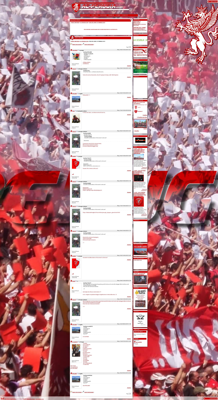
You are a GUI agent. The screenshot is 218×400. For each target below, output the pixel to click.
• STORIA (118, 15)
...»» (142, 166)
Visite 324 (144, 189)
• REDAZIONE (103, 15)
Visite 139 (144, 167)
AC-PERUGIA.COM (84, 22)
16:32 (136, 343)
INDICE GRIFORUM (75, 22)
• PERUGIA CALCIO (85, 15)
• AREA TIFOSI (94, 15)
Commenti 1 (144, 190)
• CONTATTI (125, 15)
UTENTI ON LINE (213, 398)
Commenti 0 (144, 168)
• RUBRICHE (111, 15)
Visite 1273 (144, 214)
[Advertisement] (138, 87)
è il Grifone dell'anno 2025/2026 (140, 29)
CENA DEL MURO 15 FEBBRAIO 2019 (97, 22)
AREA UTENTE (214, 1)
